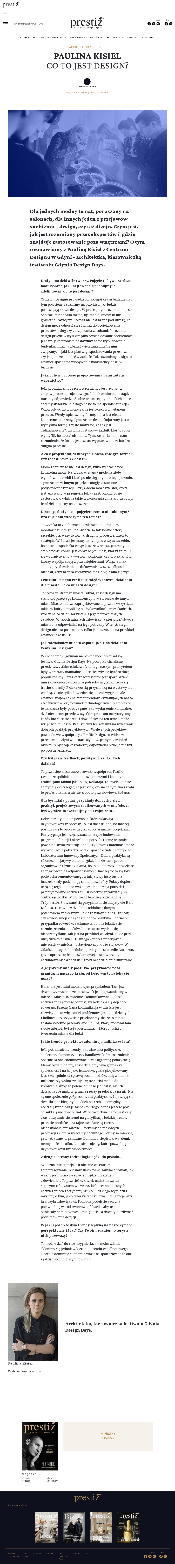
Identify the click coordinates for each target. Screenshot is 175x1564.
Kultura (38, 37)
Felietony (148, 37)
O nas (41, 23)
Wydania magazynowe (25, 23)
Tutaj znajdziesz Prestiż (63, 1556)
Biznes (24, 37)
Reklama (49, 1553)
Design (105, 92)
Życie (100, 37)
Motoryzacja (57, 37)
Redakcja (37, 1553)
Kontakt (76, 1553)
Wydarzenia (115, 37)
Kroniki (132, 37)
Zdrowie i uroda (81, 37)
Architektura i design (87, 47)
